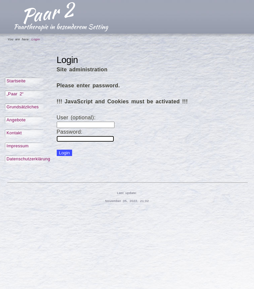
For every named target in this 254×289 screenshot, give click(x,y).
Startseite (16, 80)
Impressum (18, 145)
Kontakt (14, 132)
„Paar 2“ (15, 93)
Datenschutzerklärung (28, 158)
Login (127, 212)
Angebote (16, 119)
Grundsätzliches (23, 106)
